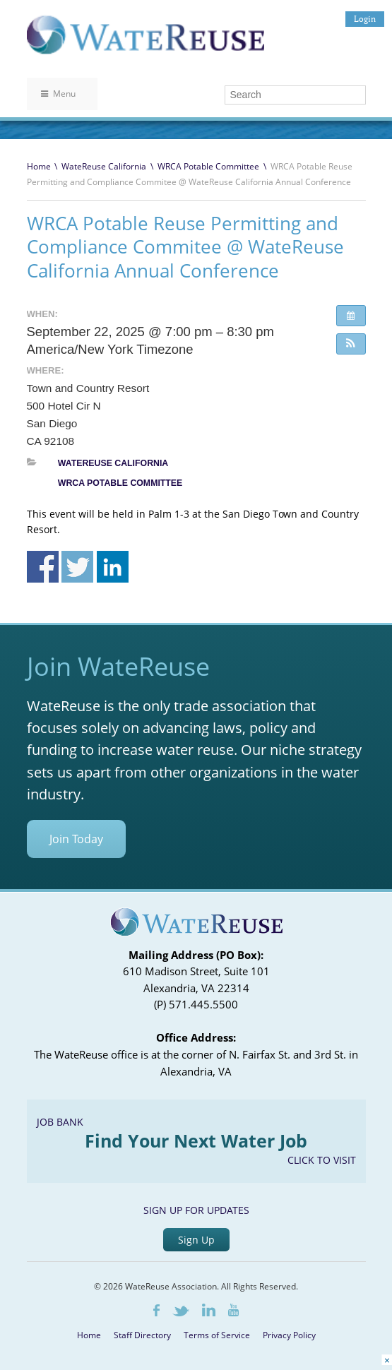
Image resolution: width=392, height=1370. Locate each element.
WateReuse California (103, 166)
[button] (351, 344)
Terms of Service (217, 1335)
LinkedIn (208, 1310)
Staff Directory (142, 1335)
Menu (58, 94)
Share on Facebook (43, 567)
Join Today (76, 839)
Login (365, 18)
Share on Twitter (77, 567)
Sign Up (196, 1239)
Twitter (180, 1311)
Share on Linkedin (113, 567)
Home (39, 166)
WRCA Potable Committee (208, 166)
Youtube (233, 1310)
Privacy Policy (289, 1335)
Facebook (156, 1310)
